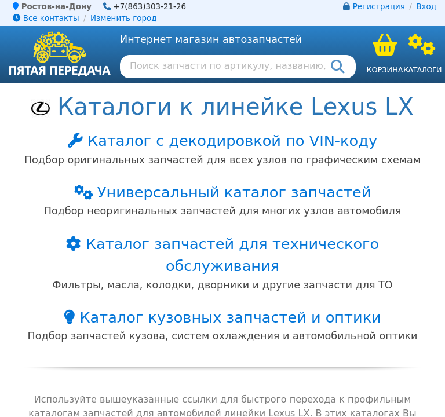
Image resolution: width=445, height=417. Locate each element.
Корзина (384, 69)
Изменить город (123, 18)
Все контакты (46, 18)
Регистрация (379, 6)
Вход (426, 6)
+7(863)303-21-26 (150, 6)
